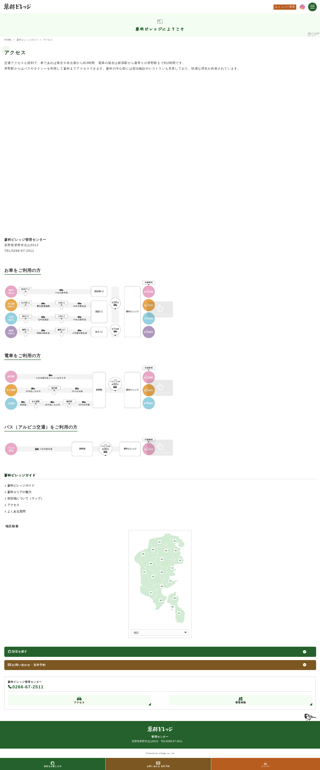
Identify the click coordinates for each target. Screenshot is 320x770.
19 (175, 598)
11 (172, 568)
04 (166, 551)
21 (179, 613)
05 (153, 549)
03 (176, 551)
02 (175, 541)
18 (161, 600)
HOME (8, 39)
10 (162, 559)
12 (180, 560)
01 (159, 542)
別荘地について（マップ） (25, 498)
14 (170, 581)
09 (162, 572)
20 (172, 607)
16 (162, 586)
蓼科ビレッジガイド (27, 39)
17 (151, 593)
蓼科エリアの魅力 (19, 492)
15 (153, 576)
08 (151, 563)
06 (143, 554)
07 (144, 572)
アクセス (13, 505)
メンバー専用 (286, 6)
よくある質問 (16, 511)
